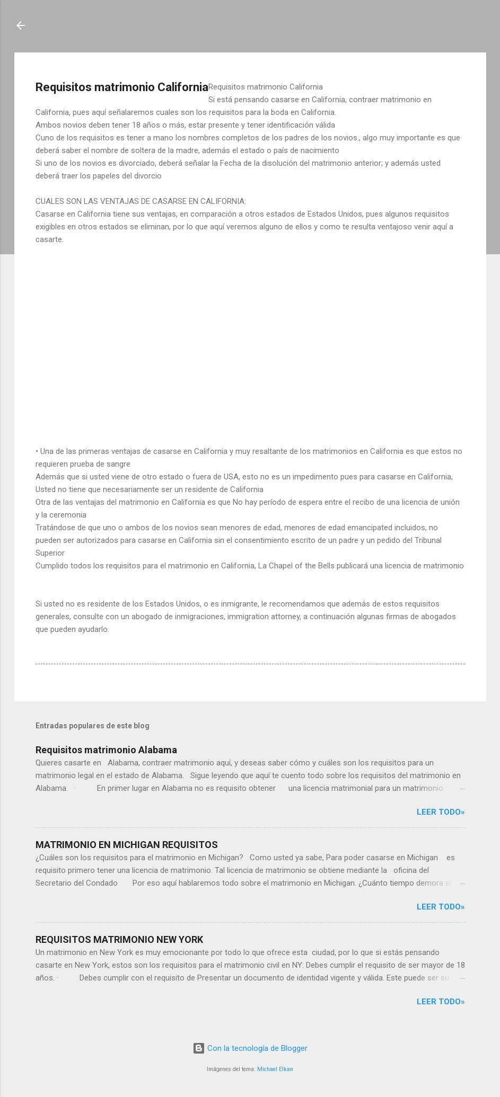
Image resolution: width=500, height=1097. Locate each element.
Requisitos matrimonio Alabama (106, 749)
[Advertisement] (250, 332)
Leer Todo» (441, 812)
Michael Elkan (275, 1069)
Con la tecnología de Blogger (250, 1048)
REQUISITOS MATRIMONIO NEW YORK (119, 939)
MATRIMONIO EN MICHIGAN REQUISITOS (127, 844)
